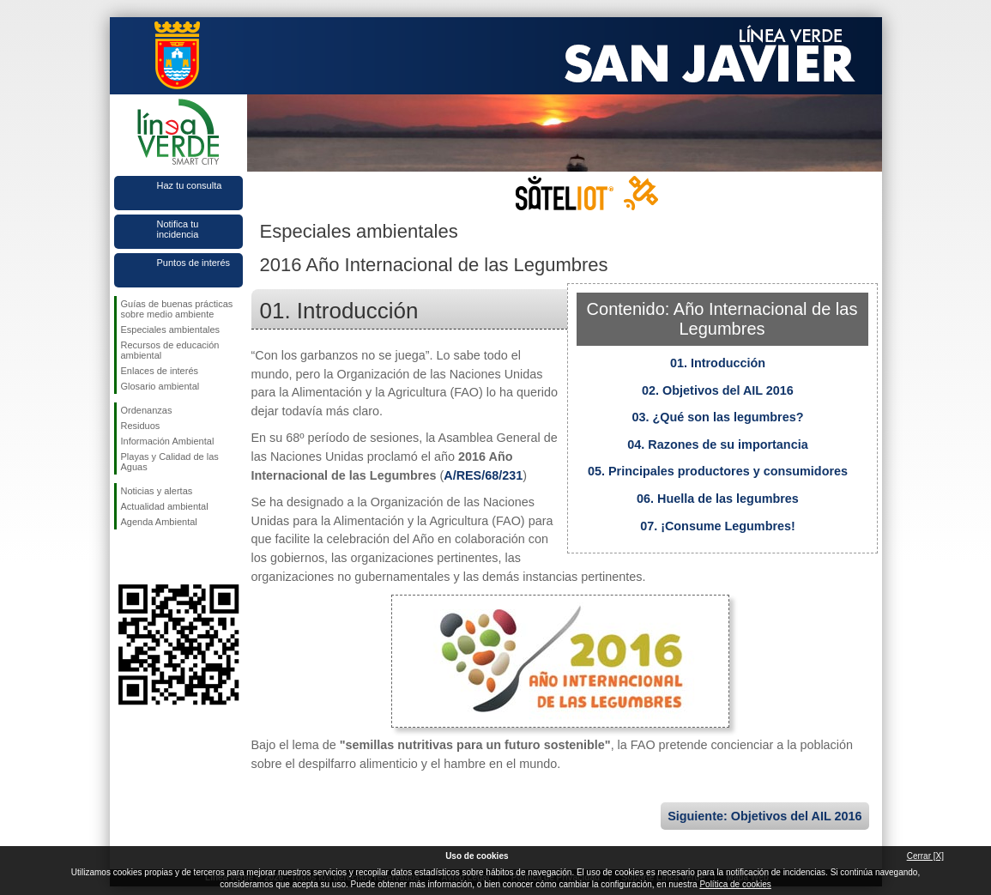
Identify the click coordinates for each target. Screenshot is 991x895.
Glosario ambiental (160, 386)
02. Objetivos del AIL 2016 (718, 390)
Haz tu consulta (189, 185)
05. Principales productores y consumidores (718, 471)
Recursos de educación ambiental (170, 350)
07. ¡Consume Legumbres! (717, 526)
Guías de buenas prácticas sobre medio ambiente (177, 309)
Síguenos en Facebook (124, 557)
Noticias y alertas (157, 491)
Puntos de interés (194, 262)
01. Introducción (717, 363)
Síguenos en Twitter (152, 557)
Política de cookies (734, 884)
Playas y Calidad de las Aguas (170, 461)
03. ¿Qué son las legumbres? (718, 417)
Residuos (140, 425)
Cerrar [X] (925, 856)
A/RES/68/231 (483, 475)
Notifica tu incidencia (178, 229)
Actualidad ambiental (164, 506)
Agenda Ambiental (159, 522)
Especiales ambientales (171, 329)
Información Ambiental (168, 441)
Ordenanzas (146, 410)
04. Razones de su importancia (717, 444)
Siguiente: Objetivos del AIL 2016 (764, 816)
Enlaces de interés (160, 371)
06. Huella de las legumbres (718, 498)
